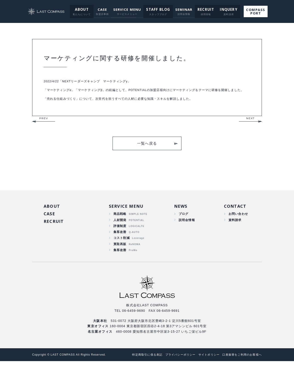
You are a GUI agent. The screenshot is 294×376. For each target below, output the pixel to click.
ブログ (183, 225)
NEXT (250, 128)
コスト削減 (121, 251)
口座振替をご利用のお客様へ (240, 369)
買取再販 (120, 258)
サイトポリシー (204, 369)
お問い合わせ (237, 225)
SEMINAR (183, 9)
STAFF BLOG (158, 9)
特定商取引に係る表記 (137, 369)
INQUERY (225, 9)
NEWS (180, 216)
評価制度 (120, 238)
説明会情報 (186, 231)
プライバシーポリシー (173, 369)
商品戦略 (120, 225)
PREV (43, 128)
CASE (102, 9)
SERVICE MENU (128, 9)
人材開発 (120, 231)
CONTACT (235, 216)
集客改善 (120, 244)
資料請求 (234, 231)
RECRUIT (204, 9)
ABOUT (82, 9)
